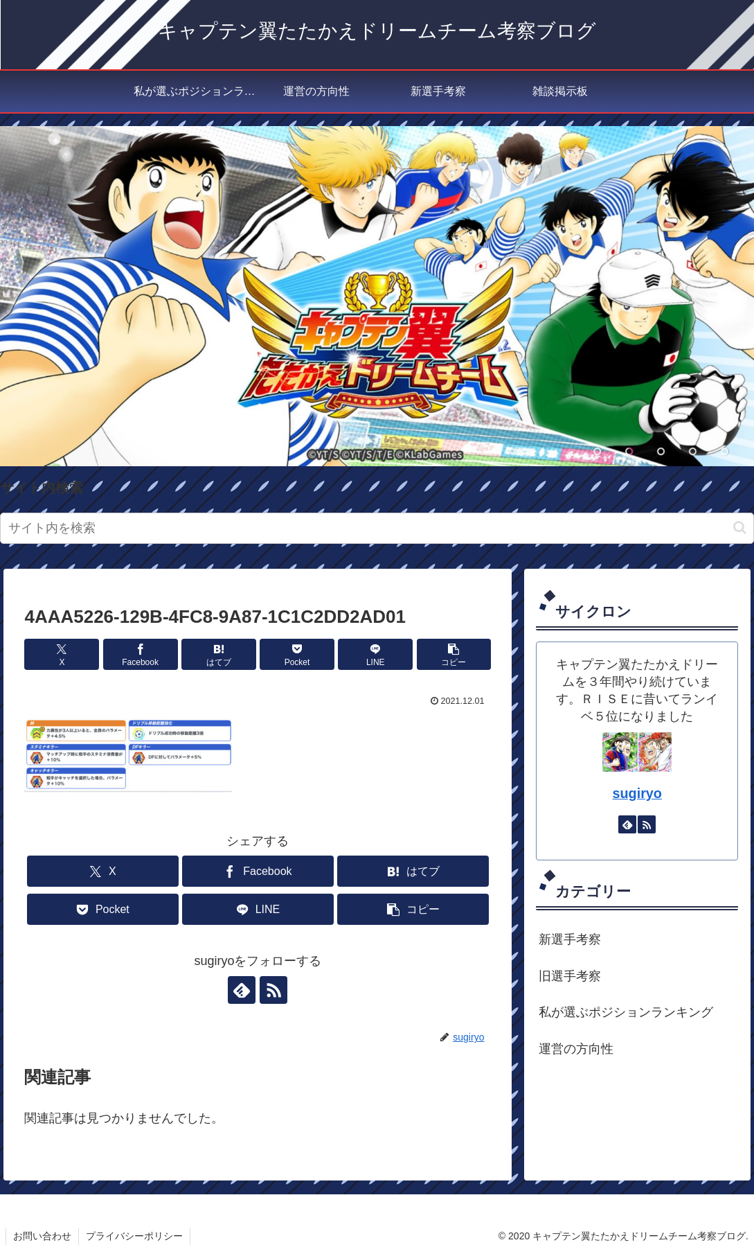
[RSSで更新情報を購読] (273, 990)
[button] (740, 528)
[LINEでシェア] (375, 654)
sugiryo (636, 793)
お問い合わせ (42, 1235)
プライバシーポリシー (134, 1235)
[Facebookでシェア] (140, 654)
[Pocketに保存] (297, 654)
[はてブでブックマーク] (218, 654)
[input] (377, 528)
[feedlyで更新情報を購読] (241, 990)
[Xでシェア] (61, 654)
